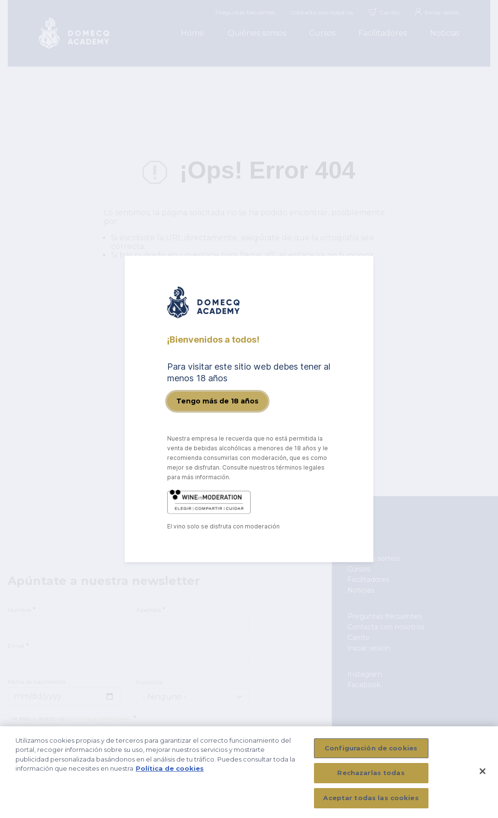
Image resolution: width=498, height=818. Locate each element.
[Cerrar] (482, 775)
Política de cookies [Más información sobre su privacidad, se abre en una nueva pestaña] (170, 772)
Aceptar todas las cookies (370, 802)
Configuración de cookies (371, 752)
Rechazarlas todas (370, 777)
